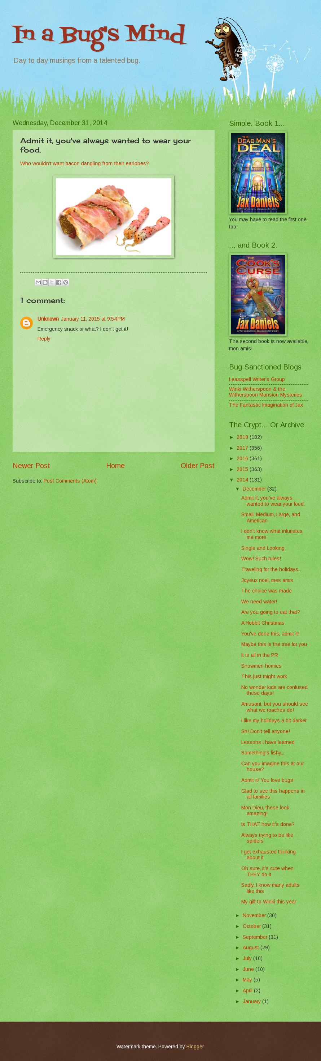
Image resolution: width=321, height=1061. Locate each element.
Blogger (194, 1046)
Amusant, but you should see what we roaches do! (274, 707)
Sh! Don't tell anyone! (265, 731)
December (255, 489)
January (252, 1001)
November (255, 915)
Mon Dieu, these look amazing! (265, 811)
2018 (243, 437)
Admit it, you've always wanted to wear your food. (273, 501)
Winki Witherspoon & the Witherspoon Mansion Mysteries (265, 392)
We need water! (259, 601)
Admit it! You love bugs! (268, 780)
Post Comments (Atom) (70, 481)
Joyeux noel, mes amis (267, 580)
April (248, 990)
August (251, 947)
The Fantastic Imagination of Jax (266, 405)
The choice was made (266, 591)
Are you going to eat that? (270, 612)
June (249, 969)
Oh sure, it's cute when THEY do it (267, 871)
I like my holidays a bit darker (274, 720)
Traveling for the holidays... (271, 569)
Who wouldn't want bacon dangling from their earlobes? (84, 163)
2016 (243, 458)
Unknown (48, 319)
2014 (243, 480)
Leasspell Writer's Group (257, 379)
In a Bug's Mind (99, 35)
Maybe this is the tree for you (274, 644)
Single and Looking (263, 548)
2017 (243, 448)
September (256, 937)
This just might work (264, 676)
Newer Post (31, 466)
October (252, 926)
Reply (44, 339)
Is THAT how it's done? (268, 824)
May (248, 980)
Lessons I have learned (268, 742)
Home (115, 466)
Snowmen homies (261, 666)
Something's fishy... (262, 753)
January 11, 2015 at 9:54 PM (93, 319)
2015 (243, 469)
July (248, 958)
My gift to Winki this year (268, 901)
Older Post (198, 466)
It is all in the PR (259, 655)
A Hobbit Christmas (263, 623)
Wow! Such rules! (261, 558)
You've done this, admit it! (270, 634)
